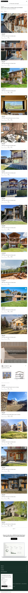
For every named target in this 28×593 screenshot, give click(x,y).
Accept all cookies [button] (4, 586)
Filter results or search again (14, 3)
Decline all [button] (9, 586)
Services (2, 567)
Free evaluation (14, 353)
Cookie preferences (24, 583)
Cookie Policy (13, 583)
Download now (14, 538)
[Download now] (14, 550)
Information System (18, 583)
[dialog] (7, 581)
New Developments (4, 571)
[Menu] (26, 1)
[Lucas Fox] (4, 1)
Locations (2, 569)
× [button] (11, 574)
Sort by (2, 11)
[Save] (25, 14)
